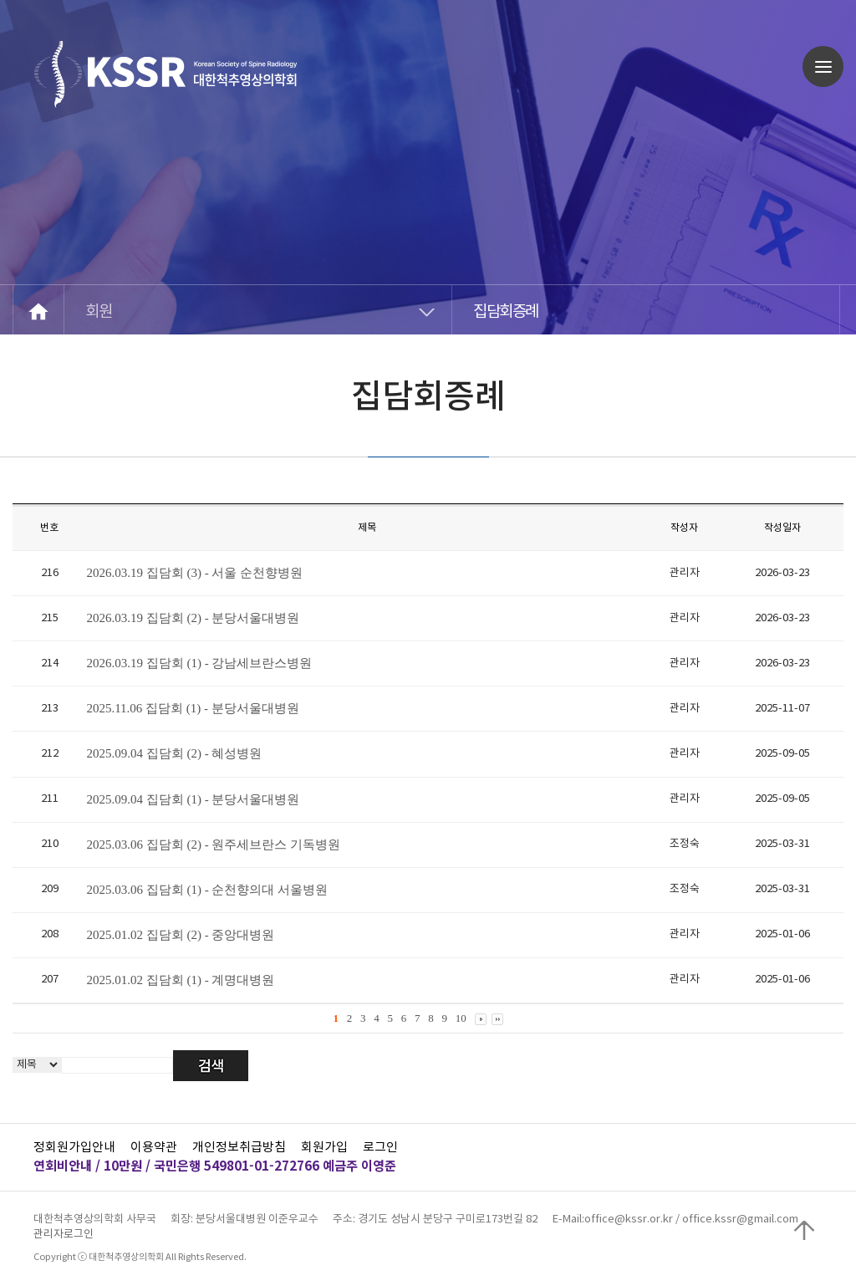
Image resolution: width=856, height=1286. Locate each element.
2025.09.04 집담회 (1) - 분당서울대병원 (192, 799)
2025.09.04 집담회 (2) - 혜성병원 (174, 753)
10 (461, 1018)
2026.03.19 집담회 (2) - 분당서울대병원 (192, 618)
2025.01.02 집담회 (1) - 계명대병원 (180, 980)
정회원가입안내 (74, 1148)
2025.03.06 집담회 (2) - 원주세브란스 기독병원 (213, 844)
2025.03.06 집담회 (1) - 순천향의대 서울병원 (207, 889)
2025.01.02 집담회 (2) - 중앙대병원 (180, 935)
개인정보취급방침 (239, 1148)
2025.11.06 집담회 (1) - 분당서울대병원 (192, 708)
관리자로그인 (63, 1234)
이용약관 (153, 1148)
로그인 (380, 1148)
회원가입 (324, 1148)
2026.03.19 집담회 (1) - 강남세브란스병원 (199, 663)
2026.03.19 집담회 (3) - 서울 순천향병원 (194, 572)
